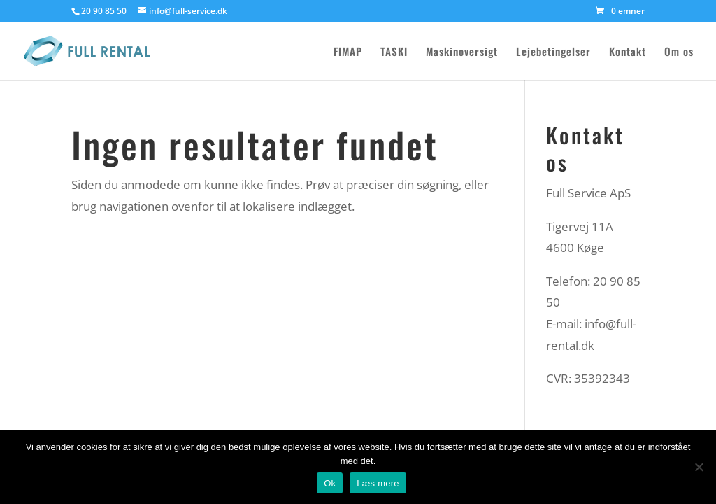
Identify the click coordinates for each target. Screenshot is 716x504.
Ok (330, 483)
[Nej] (699, 467)
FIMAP (348, 52)
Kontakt (627, 52)
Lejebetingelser (553, 52)
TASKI (394, 52)
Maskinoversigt (462, 52)
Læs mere (378, 483)
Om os (679, 52)
